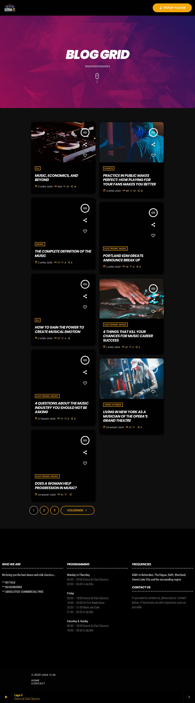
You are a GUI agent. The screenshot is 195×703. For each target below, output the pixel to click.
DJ (37, 168)
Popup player (172, 8)
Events (109, 168)
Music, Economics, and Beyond (56, 178)
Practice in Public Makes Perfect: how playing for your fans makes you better (129, 180)
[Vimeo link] (10, 8)
